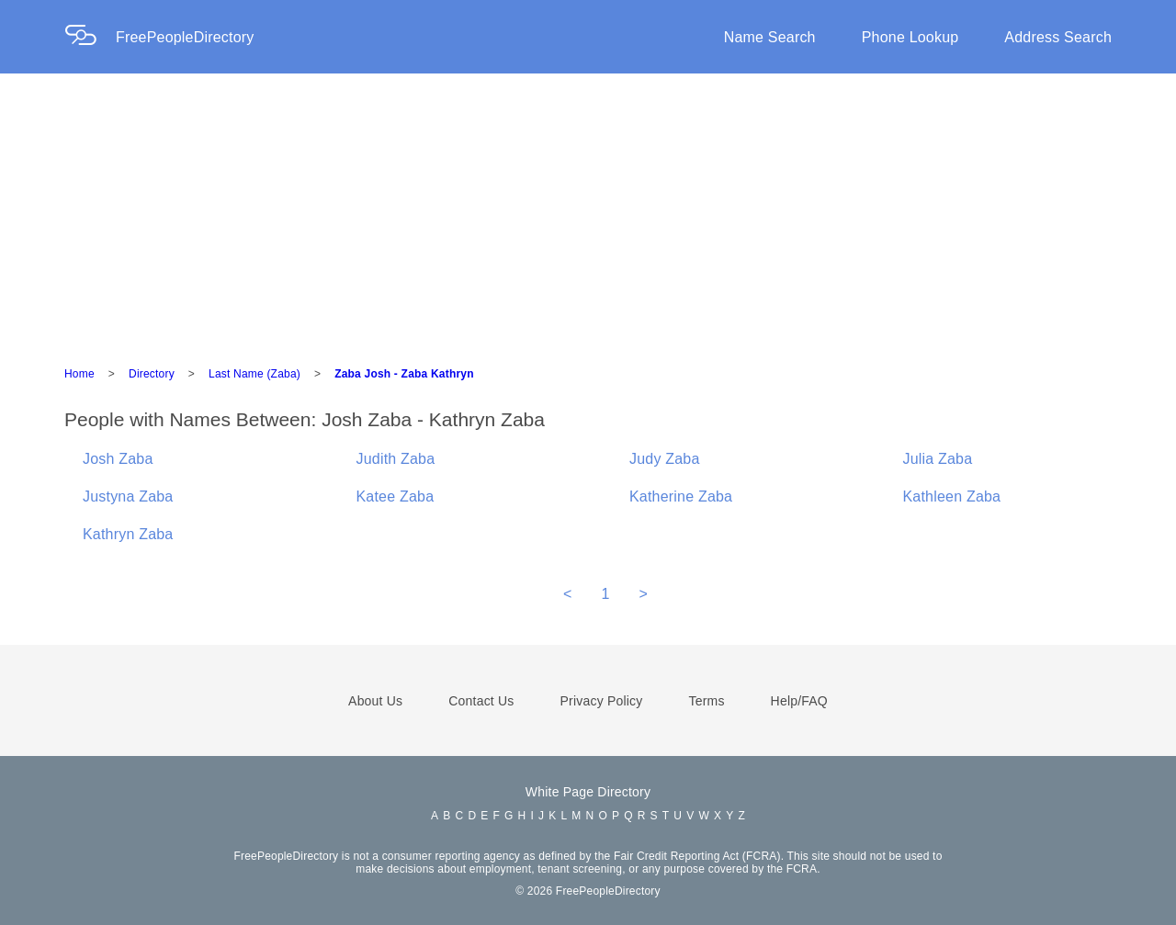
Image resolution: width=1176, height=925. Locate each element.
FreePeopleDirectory (185, 37)
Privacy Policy (601, 701)
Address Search (1058, 37)
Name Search (770, 37)
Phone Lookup (910, 37)
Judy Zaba (664, 459)
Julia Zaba (938, 459)
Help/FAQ (799, 701)
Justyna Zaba (128, 496)
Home (79, 373)
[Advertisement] (588, 211)
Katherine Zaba (680, 496)
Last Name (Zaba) (254, 373)
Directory (152, 373)
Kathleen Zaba (952, 496)
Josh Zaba (118, 459)
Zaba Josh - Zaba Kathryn (404, 373)
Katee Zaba (395, 496)
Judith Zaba (395, 459)
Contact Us (481, 701)
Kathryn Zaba (128, 534)
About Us (375, 701)
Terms (706, 701)
